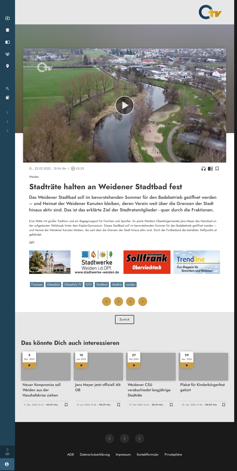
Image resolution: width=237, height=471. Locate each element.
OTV (89, 284)
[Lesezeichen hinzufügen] (217, 169)
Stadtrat (117, 284)
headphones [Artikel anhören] (203, 168)
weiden (130, 284)
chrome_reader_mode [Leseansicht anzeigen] (210, 168)
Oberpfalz (53, 284)
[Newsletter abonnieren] (109, 438)
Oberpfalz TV (72, 284)
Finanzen (36, 284)
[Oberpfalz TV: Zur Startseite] (210, 12)
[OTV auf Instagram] (139, 438)
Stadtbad (102, 284)
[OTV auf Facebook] (124, 438)
